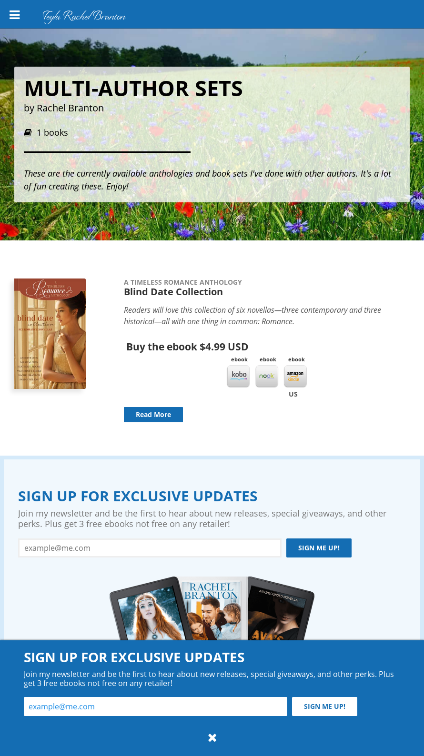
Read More (153, 414)
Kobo (238, 376)
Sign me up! (319, 547)
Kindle (295, 376)
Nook (267, 376)
